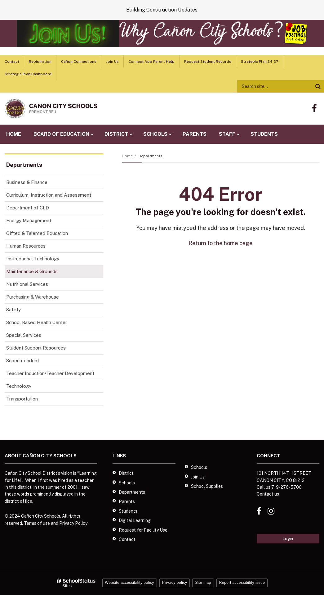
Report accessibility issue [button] (242, 582)
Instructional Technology (32, 258)
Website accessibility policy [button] (129, 582)
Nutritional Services (27, 284)
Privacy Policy (73, 523)
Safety (13, 309)
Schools (127, 482)
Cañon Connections (78, 61)
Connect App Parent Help (151, 61)
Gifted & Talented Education (37, 233)
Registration (40, 61)
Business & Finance (26, 182)
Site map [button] (203, 582)
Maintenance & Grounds (32, 271)
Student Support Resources (36, 347)
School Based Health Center (36, 322)
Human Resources (26, 246)
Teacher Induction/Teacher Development (50, 373)
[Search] (318, 86)
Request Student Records (207, 61)
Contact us (268, 494)
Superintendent (22, 360)
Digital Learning (135, 520)
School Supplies (207, 486)
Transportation (22, 398)
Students (128, 511)
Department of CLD (27, 207)
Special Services (23, 335)
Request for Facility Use (143, 530)
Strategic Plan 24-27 (259, 61)
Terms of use (37, 523)
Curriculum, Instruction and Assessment (48, 195)
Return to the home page (221, 243)
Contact (12, 61)
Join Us (112, 61)
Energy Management (28, 220)
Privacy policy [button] (174, 582)
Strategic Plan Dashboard (28, 74)
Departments (150, 156)
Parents (127, 501)
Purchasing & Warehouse (32, 297)
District (126, 473)
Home (127, 156)
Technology (18, 386)
